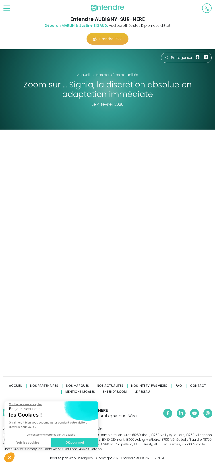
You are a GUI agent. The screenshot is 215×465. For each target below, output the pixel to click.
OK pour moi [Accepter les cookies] (74, 442)
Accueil (15, 386)
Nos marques (77, 386)
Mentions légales (80, 392)
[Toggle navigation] (6, 8)
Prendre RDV (107, 38)
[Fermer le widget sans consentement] (25, 404)
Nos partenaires (44, 386)
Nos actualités (110, 386)
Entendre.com (115, 392)
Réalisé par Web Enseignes (71, 458)
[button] (9, 457)
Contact (198, 386)
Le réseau (142, 392)
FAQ (179, 386)
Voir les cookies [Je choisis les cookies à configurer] (27, 442)
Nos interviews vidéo (149, 386)
